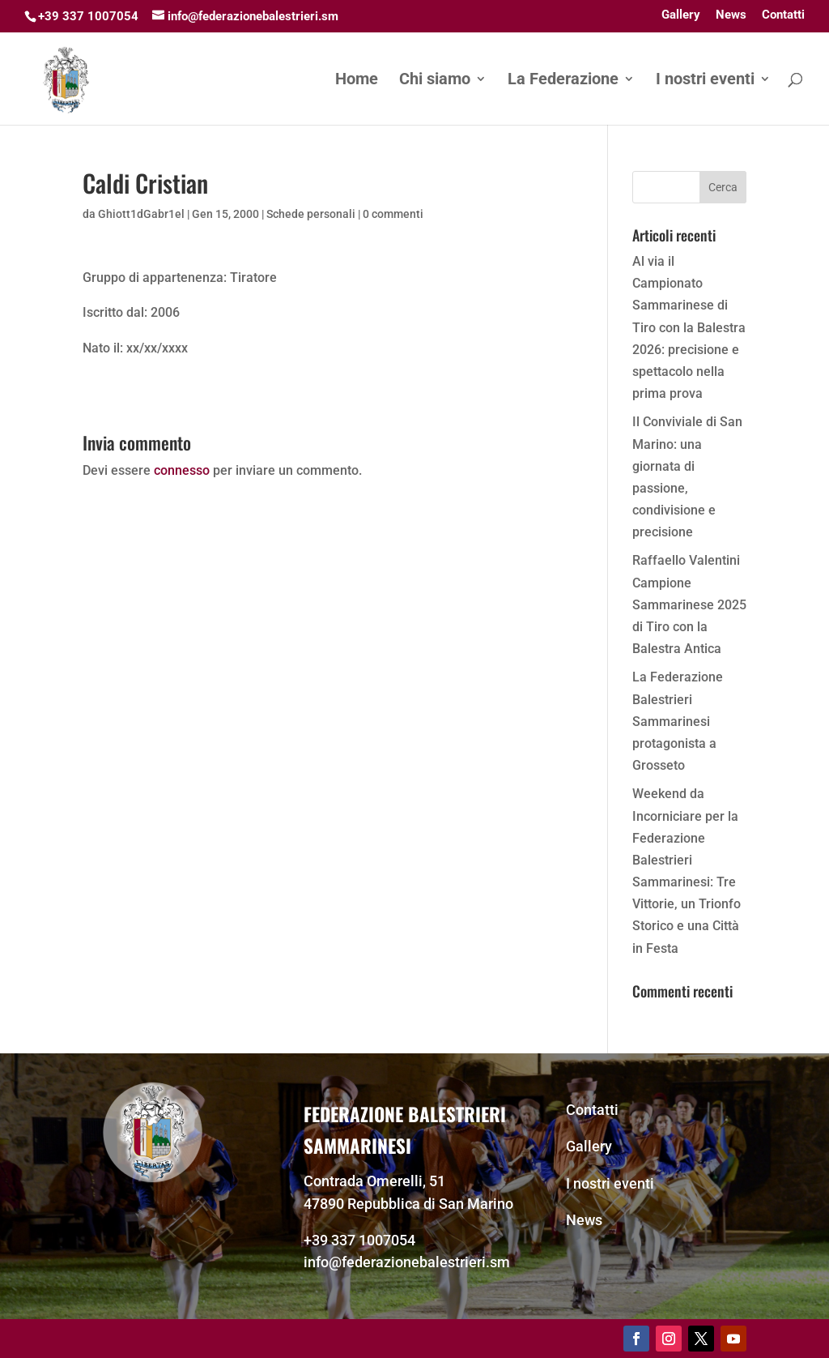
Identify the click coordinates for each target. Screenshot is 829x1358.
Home (356, 80)
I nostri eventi (705, 80)
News (731, 15)
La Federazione (563, 80)
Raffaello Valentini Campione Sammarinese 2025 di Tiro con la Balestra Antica (689, 604)
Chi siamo (434, 80)
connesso (182, 470)
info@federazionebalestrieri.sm (407, 1261)
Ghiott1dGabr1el (141, 213)
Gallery (680, 15)
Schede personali (310, 213)
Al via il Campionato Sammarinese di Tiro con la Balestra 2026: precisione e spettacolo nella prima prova (689, 327)
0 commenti (393, 213)
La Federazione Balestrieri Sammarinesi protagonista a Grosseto (677, 721)
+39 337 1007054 (359, 1240)
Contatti (783, 15)
